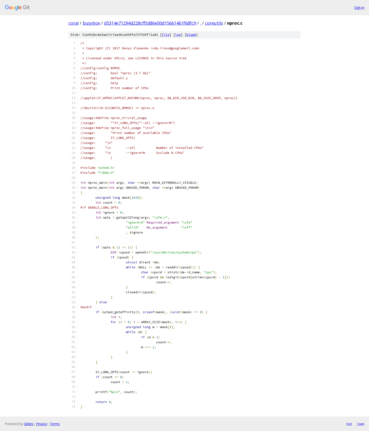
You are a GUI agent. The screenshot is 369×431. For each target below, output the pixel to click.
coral (73, 23)
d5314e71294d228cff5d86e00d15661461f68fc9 (150, 23)
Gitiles (28, 424)
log (178, 35)
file (165, 35)
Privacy (41, 424)
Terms (55, 424)
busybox (91, 23)
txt (349, 424)
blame (191, 35)
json (360, 424)
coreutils (214, 23)
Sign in (359, 7)
